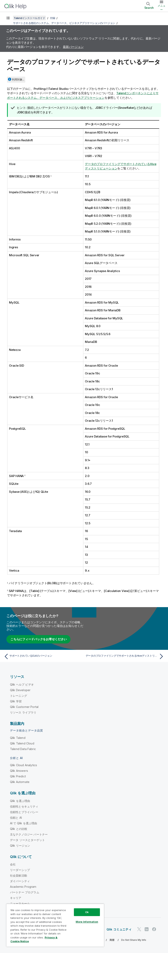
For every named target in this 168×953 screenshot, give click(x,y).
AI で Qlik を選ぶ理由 (23, 823)
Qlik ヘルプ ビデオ (22, 684)
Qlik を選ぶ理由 (20, 801)
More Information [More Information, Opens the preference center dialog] (87, 921)
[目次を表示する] (8, 18)
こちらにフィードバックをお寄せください (38, 639)
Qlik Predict (18, 776)
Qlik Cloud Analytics (23, 765)
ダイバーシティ (20, 881)
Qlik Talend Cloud (22, 743)
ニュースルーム (20, 903)
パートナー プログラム (24, 892)
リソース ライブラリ (23, 712)
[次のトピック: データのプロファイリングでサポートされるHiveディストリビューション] (125, 656)
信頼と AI (16, 817)
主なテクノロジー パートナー (29, 834)
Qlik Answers (19, 770)
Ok (87, 912)
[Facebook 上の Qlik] (154, 929)
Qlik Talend (17, 737)
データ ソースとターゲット (27, 840)
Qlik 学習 (16, 701)
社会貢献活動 (18, 875)
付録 (52, 18)
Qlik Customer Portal (24, 707)
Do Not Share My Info (133, 939)
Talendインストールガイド (29, 18)
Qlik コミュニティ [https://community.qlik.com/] (119, 929)
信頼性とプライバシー (24, 812)
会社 (13, 864)
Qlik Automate (19, 782)
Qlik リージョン (20, 845)
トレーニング (18, 695)
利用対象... (18, 79)
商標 (112, 939)
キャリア (15, 898)
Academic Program (23, 886)
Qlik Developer (20, 690)
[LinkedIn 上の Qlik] (147, 929)
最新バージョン (73, 47)
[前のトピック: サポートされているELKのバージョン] (42, 656)
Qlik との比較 (18, 828)
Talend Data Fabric (23, 749)
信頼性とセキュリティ (24, 806)
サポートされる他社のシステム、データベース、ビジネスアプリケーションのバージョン (64, 23)
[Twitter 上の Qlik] (139, 929)
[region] (55, 925)
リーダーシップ (20, 870)
